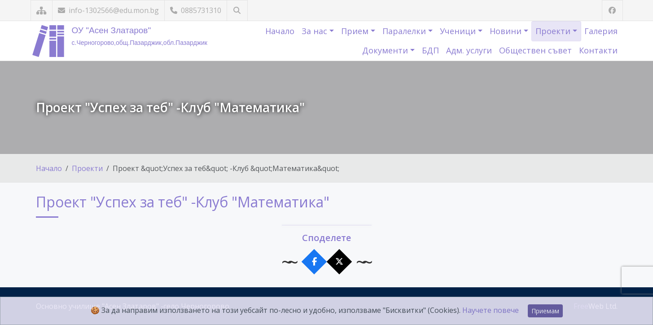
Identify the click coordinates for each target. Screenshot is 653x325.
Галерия (601, 31)
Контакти (598, 50)
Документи (386, 50)
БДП (430, 50)
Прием (356, 31)
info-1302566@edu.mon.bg (108, 10)
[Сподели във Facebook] (314, 262)
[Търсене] (237, 10)
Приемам (545, 311)
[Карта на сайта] (41, 10)
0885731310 (195, 10)
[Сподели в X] (339, 262)
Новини (507, 31)
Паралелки (405, 31)
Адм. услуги (469, 50)
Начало (279, 31)
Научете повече (490, 310)
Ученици (459, 31)
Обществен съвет (535, 50)
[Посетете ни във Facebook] (612, 10)
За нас (315, 31)
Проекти (554, 31)
